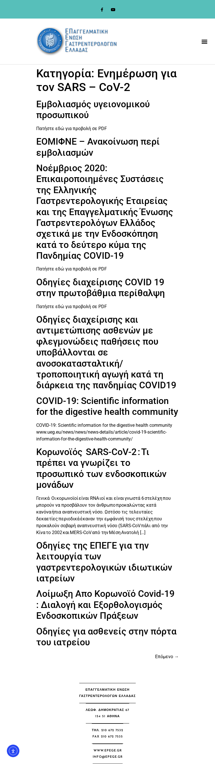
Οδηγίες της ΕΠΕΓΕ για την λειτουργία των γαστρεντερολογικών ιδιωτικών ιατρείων (104, 562)
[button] (204, 41)
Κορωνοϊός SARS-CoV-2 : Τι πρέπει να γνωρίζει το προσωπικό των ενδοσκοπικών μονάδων (101, 468)
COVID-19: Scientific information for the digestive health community (107, 406)
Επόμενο (167, 656)
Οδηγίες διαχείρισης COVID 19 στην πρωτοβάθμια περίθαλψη (100, 287)
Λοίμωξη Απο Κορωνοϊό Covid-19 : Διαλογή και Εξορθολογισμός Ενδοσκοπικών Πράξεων (105, 604)
